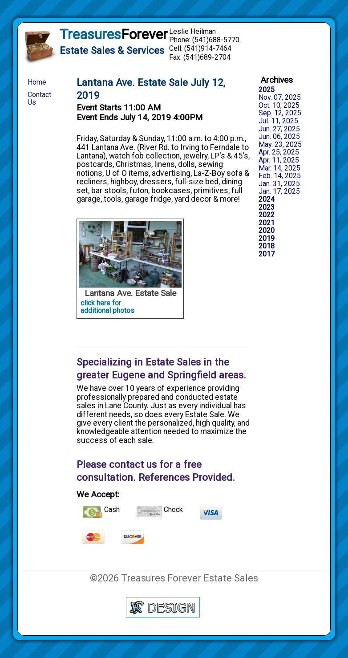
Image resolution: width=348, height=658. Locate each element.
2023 (267, 207)
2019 (267, 239)
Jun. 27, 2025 (279, 129)
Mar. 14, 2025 (279, 168)
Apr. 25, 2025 (279, 152)
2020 (267, 231)
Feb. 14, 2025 (280, 176)
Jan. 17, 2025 (279, 191)
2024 (267, 199)
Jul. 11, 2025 (278, 121)
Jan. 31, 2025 (279, 184)
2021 (267, 223)
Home (37, 82)
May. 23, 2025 (280, 145)
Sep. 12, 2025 (280, 113)
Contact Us (39, 98)
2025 (267, 90)
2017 (267, 254)
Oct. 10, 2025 (279, 106)
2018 (267, 246)
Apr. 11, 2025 (279, 160)
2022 (267, 215)
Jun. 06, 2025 (279, 137)
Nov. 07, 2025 (280, 97)
